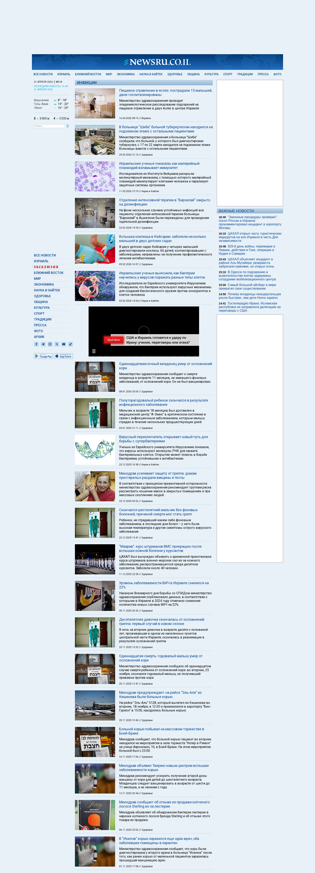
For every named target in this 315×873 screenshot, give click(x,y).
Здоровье (174, 74)
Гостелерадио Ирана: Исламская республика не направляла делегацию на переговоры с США (250, 307)
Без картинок (182, 834)
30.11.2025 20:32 (129, 558)
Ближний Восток (88, 74)
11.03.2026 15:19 (129, 191)
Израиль (63, 74)
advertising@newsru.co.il (261, 834)
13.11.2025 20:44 (129, 741)
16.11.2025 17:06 (129, 704)
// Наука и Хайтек (149, 191)
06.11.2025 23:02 (129, 777)
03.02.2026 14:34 (129, 300)
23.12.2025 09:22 (129, 449)
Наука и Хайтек (151, 74)
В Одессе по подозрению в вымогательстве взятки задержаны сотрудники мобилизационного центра (247, 275)
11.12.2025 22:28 (129, 522)
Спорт (227, 74)
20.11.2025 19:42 (129, 668)
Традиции (245, 74)
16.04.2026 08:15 (129, 118)
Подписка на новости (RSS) (152, 834)
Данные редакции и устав (211, 834)
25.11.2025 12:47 (129, 631)
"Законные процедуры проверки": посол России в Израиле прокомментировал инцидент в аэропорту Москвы (250, 222)
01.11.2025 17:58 (129, 814)
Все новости (43, 74)
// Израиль (145, 118)
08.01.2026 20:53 (129, 339)
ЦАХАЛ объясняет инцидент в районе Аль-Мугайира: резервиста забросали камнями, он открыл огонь (246, 262)
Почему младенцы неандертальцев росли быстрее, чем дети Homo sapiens (250, 295)
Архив (39, 337)
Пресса (263, 74)
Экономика (126, 74)
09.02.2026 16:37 (129, 264)
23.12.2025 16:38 (129, 412)
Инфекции (87, 82)
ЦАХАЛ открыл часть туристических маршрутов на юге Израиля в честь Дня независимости (250, 237)
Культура (212, 74)
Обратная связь (120, 834)
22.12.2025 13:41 (129, 485)
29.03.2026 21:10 (129, 154)
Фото (277, 74)
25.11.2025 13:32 (129, 595)
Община (193, 74)
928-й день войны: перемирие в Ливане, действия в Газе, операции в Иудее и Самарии (247, 250)
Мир (109, 74)
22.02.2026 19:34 (129, 227)
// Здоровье (146, 154)
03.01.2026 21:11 (129, 375)
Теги (103, 834)
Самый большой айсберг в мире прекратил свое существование (247, 286)
